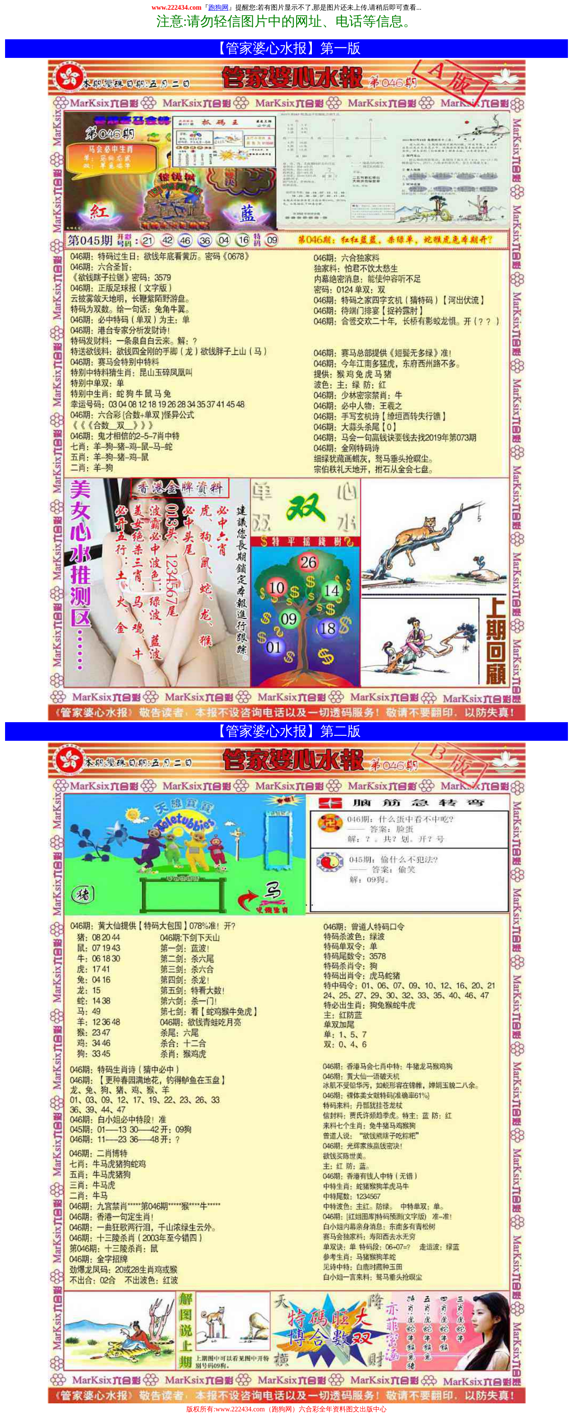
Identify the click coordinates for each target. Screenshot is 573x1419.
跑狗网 (218, 7)
